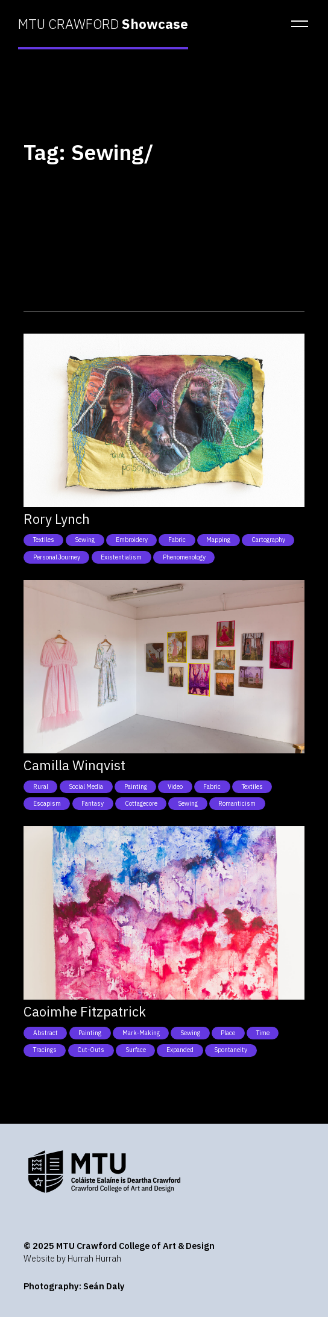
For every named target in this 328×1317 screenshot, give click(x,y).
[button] (296, 24)
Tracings (45, 1049)
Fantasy (92, 803)
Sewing (85, 539)
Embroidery (132, 539)
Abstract (45, 1033)
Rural (40, 786)
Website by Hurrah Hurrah (72, 1258)
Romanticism (237, 803)
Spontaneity (230, 1049)
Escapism (47, 803)
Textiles (43, 539)
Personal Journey (56, 557)
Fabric (177, 539)
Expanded (180, 1049)
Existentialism (121, 557)
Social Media (86, 786)
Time (263, 1033)
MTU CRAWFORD (103, 24)
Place (228, 1033)
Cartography (268, 539)
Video (175, 786)
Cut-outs (90, 1049)
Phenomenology (184, 557)
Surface (135, 1049)
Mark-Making (141, 1033)
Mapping (218, 539)
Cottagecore (141, 803)
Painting (135, 786)
